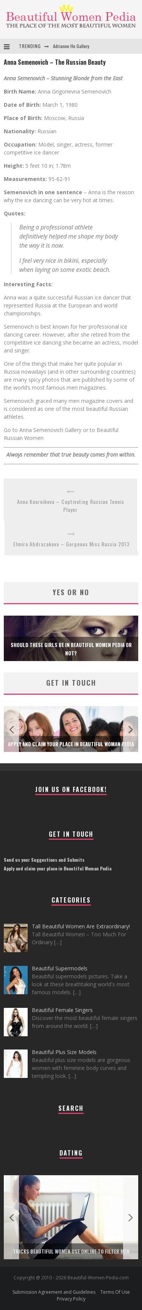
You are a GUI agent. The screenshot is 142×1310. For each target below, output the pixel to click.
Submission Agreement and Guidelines (53, 1292)
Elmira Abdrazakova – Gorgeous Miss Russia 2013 (71, 544)
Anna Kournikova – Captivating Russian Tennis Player (70, 505)
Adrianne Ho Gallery (71, 46)
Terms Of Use (115, 1292)
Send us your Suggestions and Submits (44, 859)
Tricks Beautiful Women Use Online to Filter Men (71, 1251)
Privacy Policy (71, 1299)
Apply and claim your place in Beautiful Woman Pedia (71, 744)
